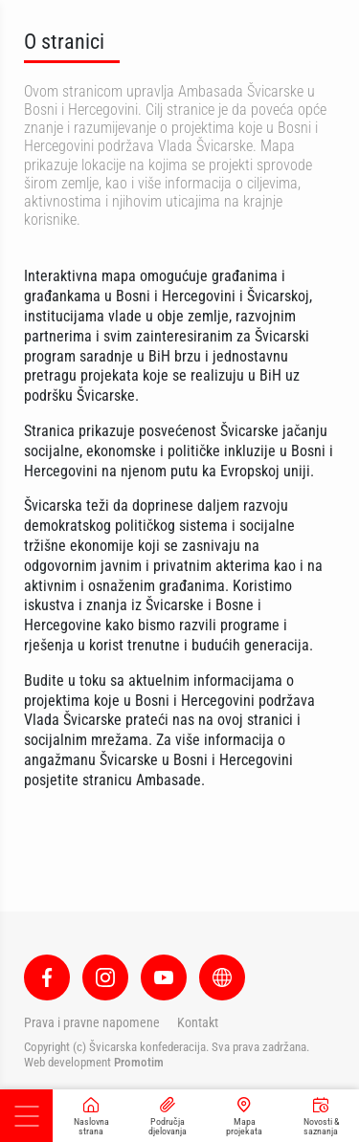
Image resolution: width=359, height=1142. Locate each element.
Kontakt (197, 1022)
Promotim (139, 1062)
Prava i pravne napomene (92, 1022)
